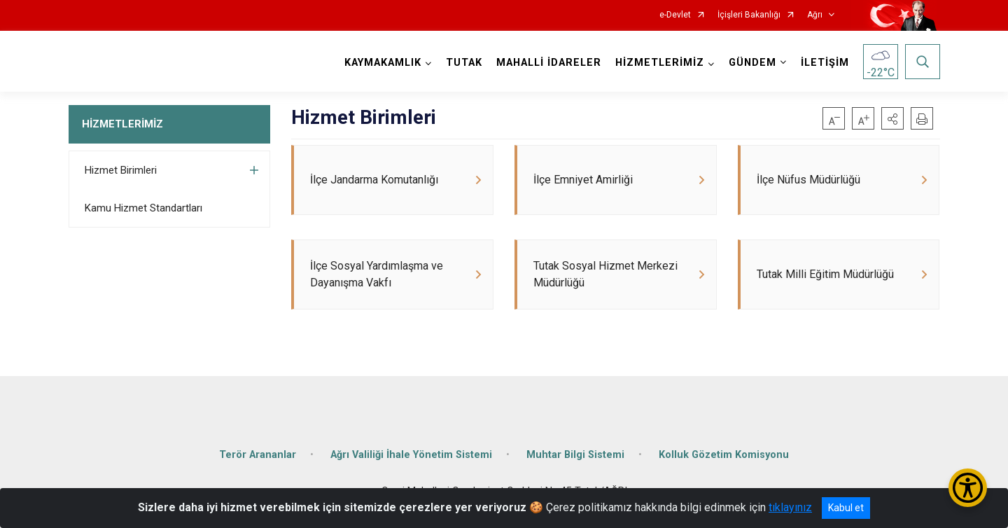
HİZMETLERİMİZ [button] (659, 63)
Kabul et (846, 507)
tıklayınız (790, 507)
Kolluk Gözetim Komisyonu (724, 455)
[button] (892, 118)
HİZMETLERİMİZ (122, 124)
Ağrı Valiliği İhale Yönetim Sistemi (411, 455)
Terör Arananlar (257, 455)
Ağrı (814, 15)
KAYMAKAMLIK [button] (382, 63)
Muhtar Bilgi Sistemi (575, 455)
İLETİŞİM (825, 63)
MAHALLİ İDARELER (548, 63)
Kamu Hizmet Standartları (143, 208)
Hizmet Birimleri (121, 170)
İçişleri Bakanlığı (749, 15)
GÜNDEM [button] (752, 63)
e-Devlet (675, 15)
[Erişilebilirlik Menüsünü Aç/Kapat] (967, 487)
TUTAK (464, 63)
